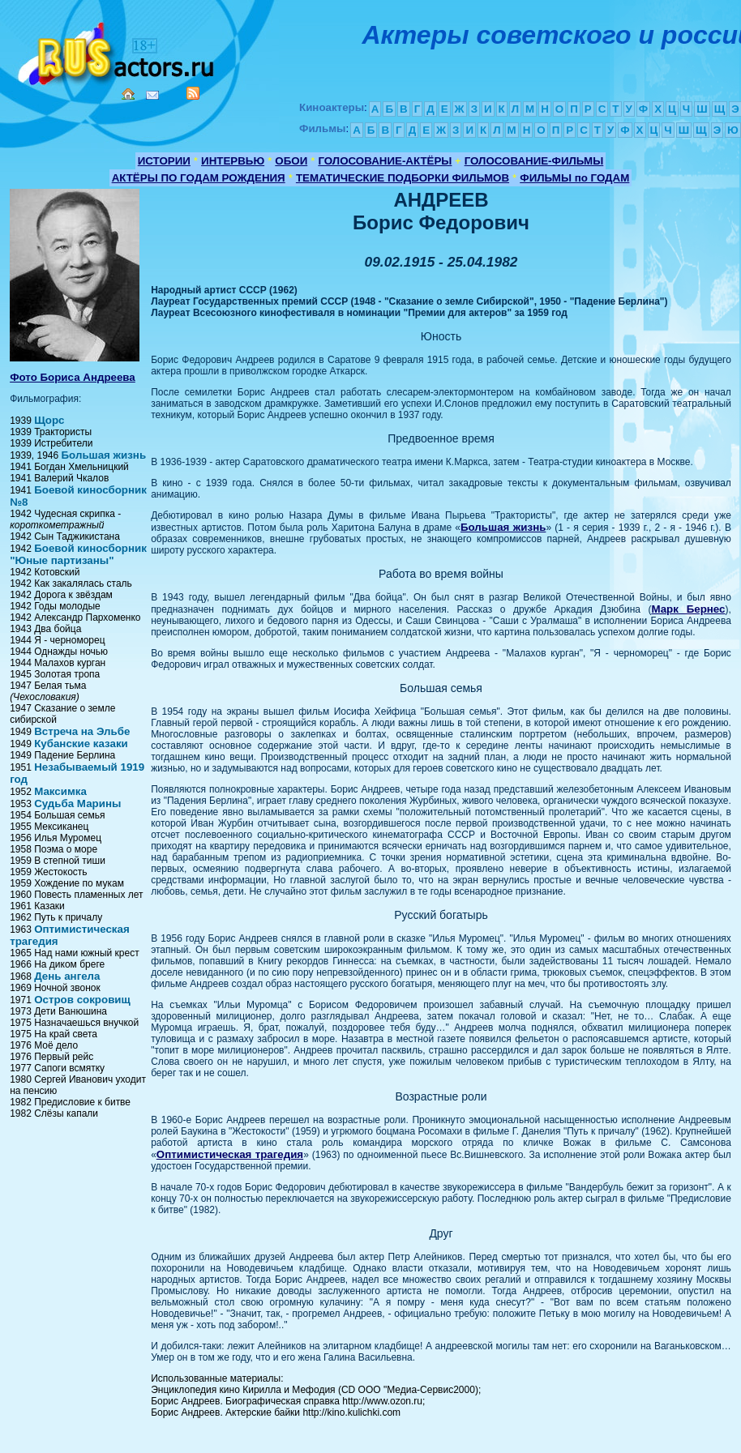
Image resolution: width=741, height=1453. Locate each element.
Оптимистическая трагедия (229, 1154)
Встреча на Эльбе (82, 731)
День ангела (67, 976)
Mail (152, 95)
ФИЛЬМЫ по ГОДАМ (574, 178)
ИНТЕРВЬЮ (232, 161)
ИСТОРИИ (164, 161)
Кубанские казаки (81, 743)
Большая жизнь (104, 455)
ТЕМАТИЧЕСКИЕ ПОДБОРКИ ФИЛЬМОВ (402, 178)
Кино (117, 50)
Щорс (49, 420)
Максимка (60, 791)
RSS (192, 93)
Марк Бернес (688, 609)
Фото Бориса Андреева (72, 377)
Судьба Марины (77, 803)
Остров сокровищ (82, 1000)
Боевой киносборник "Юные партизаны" (78, 554)
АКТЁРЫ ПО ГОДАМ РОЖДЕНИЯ (198, 178)
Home (128, 94)
